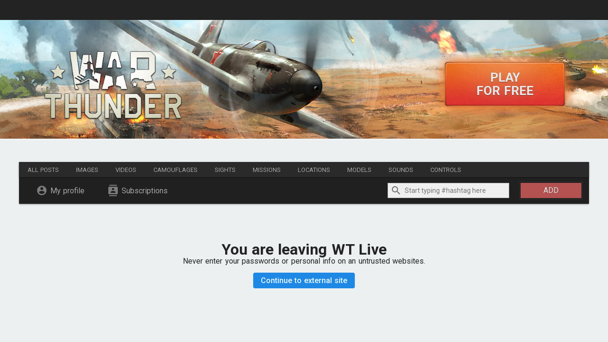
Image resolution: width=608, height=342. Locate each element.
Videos (125, 169)
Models (359, 169)
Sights (225, 169)
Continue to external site (304, 280)
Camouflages (175, 169)
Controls (445, 169)
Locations (314, 169)
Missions (267, 169)
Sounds (401, 169)
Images (87, 169)
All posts (43, 169)
